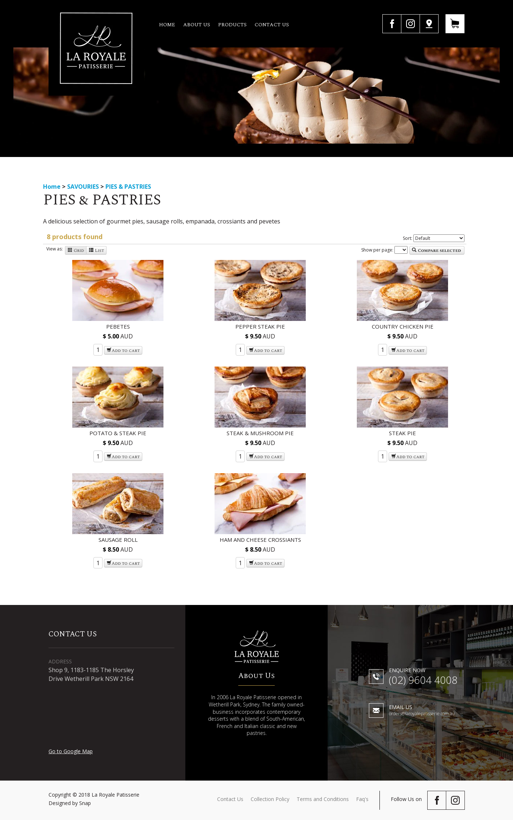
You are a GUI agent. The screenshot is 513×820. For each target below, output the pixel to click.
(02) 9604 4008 (423, 677)
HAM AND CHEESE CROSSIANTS (260, 539)
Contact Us (230, 799)
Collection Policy (270, 799)
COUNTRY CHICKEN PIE (402, 326)
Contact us (272, 24)
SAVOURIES (83, 187)
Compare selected (436, 250)
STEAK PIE (402, 433)
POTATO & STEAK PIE (117, 433)
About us (197, 24)
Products (233, 24)
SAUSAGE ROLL (118, 539)
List (96, 250)
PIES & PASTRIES (128, 187)
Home (167, 24)
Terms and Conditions (323, 799)
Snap (85, 803)
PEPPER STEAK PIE (260, 326)
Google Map (429, 23)
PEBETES (118, 326)
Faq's (362, 799)
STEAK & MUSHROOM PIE (260, 433)
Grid (76, 250)
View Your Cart (455, 23)
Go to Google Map (71, 751)
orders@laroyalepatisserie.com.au (422, 711)
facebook (391, 23)
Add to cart (123, 350)
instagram (410, 23)
